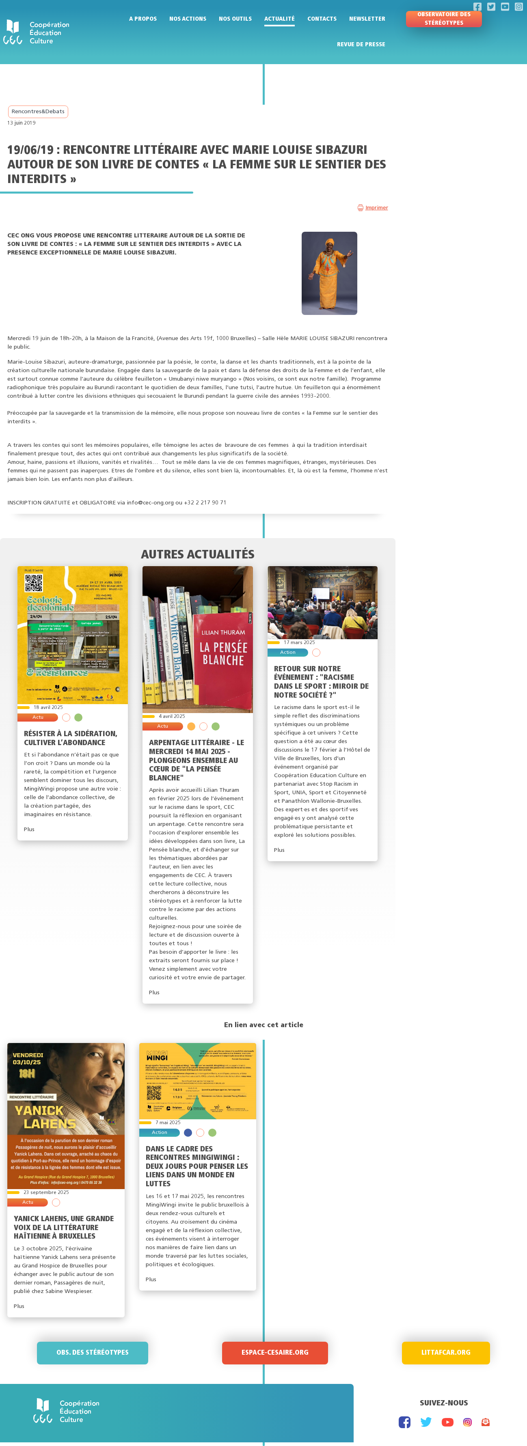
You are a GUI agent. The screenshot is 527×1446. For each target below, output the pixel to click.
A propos (143, 19)
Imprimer (376, 208)
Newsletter (367, 19)
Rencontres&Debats (38, 112)
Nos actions (187, 19)
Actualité (279, 19)
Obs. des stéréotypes (92, 1353)
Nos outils (235, 19)
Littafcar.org (446, 1353)
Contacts (322, 19)
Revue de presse (361, 45)
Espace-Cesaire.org (275, 1353)
